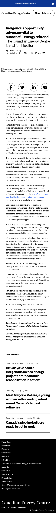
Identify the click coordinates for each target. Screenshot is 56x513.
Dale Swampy (16, 50)
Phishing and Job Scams (10, 489)
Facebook (22, 508)
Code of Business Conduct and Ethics (15, 485)
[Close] (53, 3)
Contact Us (5, 471)
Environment (6, 445)
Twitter (13, 508)
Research (5, 456)
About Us (5, 467)
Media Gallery (6, 442)
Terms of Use (6, 482)
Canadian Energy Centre (15, 13)
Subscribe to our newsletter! (25, 4)
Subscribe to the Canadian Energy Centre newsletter (21, 463)
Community (10, 363)
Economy (20, 363)
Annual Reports (7, 474)
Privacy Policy (6, 478)
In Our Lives (5, 460)
